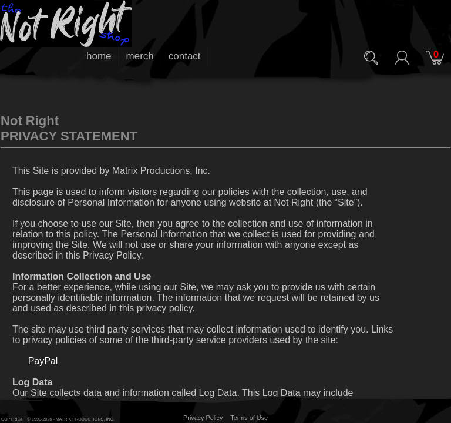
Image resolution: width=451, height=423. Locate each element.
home (99, 56)
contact (185, 56)
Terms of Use (249, 417)
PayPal (43, 361)
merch (140, 56)
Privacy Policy (203, 417)
